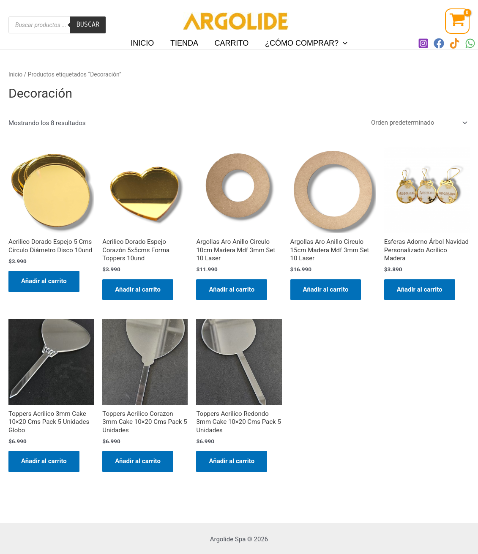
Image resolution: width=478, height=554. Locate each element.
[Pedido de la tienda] (418, 122)
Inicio (144, 43)
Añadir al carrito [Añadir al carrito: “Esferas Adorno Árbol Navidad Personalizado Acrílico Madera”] (419, 289)
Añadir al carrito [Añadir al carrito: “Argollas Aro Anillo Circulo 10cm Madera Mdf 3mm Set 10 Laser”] (231, 289)
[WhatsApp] (470, 43)
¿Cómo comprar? (304, 43)
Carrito (231, 43)
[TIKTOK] (454, 43)
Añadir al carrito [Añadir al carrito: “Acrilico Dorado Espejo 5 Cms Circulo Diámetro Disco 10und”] (44, 281)
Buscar (87, 24)
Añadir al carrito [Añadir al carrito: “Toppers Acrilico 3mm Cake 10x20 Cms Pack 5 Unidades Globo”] (44, 461)
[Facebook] (439, 43)
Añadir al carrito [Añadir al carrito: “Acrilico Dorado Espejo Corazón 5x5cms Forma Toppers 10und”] (138, 289)
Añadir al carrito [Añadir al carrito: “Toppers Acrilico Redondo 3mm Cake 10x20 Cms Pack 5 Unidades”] (231, 461)
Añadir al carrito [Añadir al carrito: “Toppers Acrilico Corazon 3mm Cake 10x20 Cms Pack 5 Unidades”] (138, 461)
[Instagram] (423, 43)
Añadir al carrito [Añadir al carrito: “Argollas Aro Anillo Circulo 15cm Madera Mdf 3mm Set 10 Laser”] (326, 289)
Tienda (185, 43)
